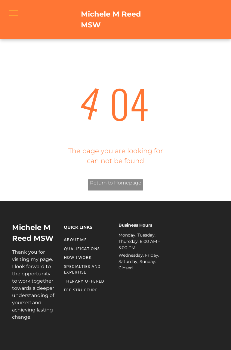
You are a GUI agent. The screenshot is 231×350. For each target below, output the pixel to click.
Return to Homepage (115, 183)
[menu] (13, 13)
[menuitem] (85, 240)
